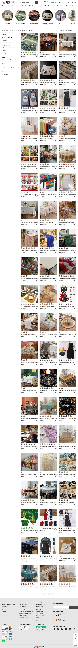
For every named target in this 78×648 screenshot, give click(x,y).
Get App (75, 640)
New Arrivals (40, 5)
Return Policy (39, 611)
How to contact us (23, 604)
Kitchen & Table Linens (27, 30)
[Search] (27, 2)
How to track (22, 608)
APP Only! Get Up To (46, 2)
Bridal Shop (32, 5)
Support (75, 645)
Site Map (4, 611)
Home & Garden (10, 30)
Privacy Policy (39, 609)
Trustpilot (40, 624)
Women (18, 5)
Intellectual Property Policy (43, 608)
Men (13, 5)
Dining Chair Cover (7, 53)
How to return (22, 606)
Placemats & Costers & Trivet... (10, 48)
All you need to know (41, 604)
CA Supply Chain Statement (40, 616)
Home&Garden (60, 5)
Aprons (4, 50)
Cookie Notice (39, 606)
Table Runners (6, 45)
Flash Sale (24, 5)
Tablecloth (5, 40)
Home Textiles (18, 30)
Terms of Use (39, 613)
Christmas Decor (7, 42)
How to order (22, 609)
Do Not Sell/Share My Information (41, 619)
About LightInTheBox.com (8, 604)
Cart (76, 635)
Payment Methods (23, 617)
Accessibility (5, 606)
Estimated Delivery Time (25, 613)
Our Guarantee (23, 615)
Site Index (4, 609)
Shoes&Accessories (50, 5)
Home (3, 30)
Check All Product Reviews (26, 611)
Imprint (3, 608)
